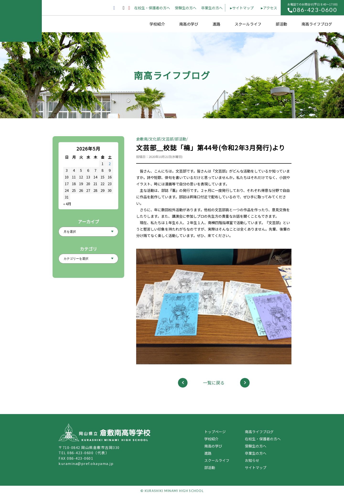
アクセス (270, 7)
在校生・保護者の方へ (152, 7)
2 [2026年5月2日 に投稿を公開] (110, 163)
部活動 (281, 24)
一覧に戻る (214, 382)
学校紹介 (157, 24)
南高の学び (188, 24)
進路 (216, 24)
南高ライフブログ (316, 24)
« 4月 (67, 203)
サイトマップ (243, 7)
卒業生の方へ (212, 7)
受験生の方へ (185, 7)
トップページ (215, 431)
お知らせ (252, 460)
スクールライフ (248, 24)
